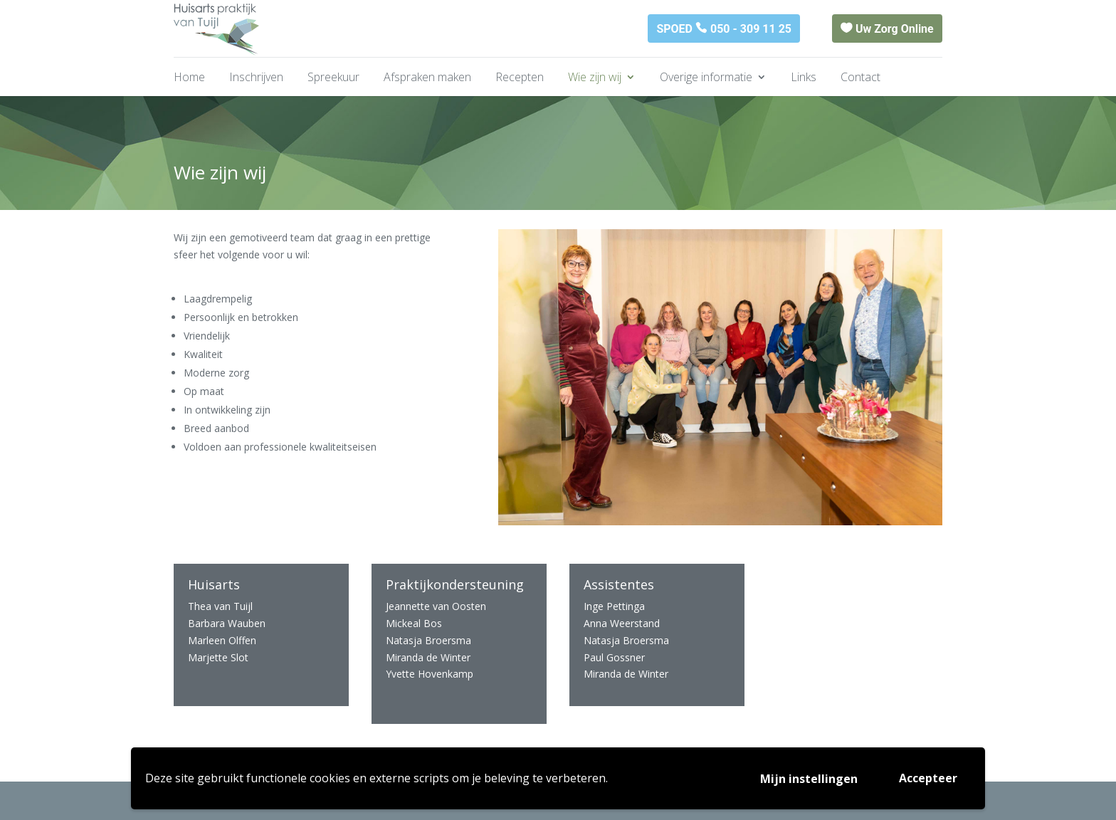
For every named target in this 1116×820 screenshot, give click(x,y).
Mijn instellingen (809, 779)
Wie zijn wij (594, 78)
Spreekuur (333, 78)
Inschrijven (256, 78)
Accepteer (928, 778)
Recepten (519, 78)
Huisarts (214, 584)
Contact (860, 78)
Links (803, 78)
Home (189, 78)
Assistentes (619, 584)
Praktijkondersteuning (455, 584)
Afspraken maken (427, 78)
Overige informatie (706, 78)
